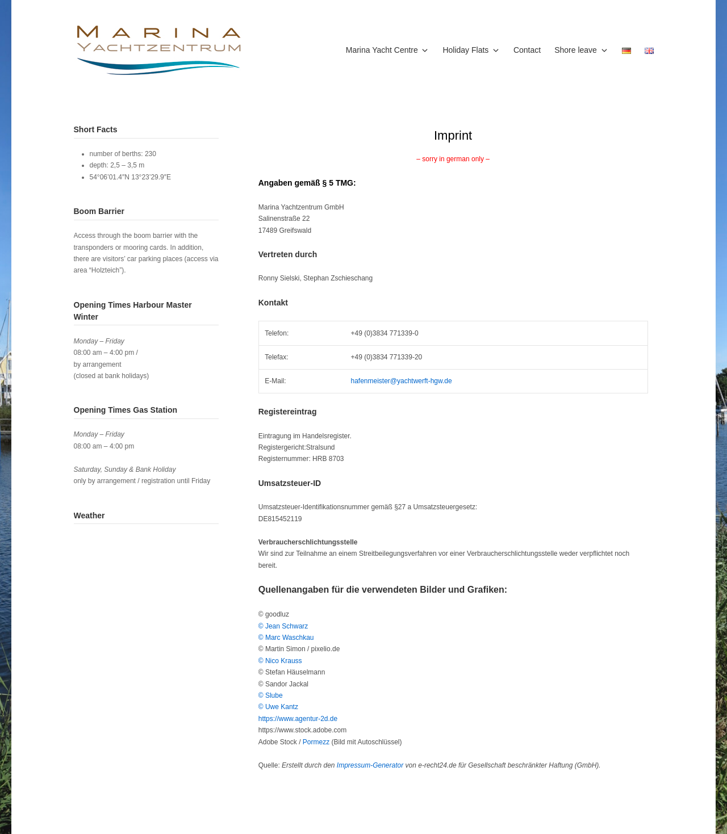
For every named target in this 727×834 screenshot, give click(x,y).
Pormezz (317, 742)
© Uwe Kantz (278, 707)
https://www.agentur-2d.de (297, 719)
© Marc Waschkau (286, 638)
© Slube (270, 695)
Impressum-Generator (370, 765)
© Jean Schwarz (283, 626)
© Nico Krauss (280, 661)
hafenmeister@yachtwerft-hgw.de (401, 381)
